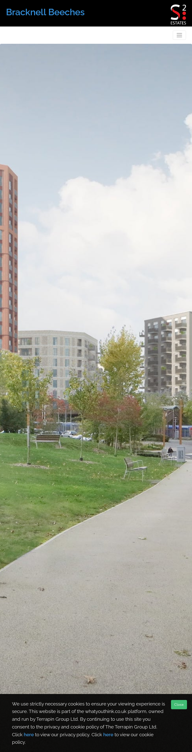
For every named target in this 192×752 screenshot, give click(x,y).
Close (179, 704)
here (29, 734)
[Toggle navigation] (179, 35)
